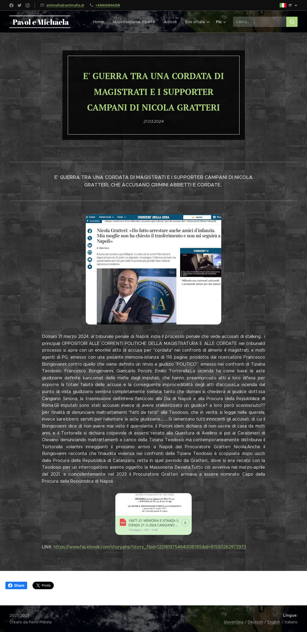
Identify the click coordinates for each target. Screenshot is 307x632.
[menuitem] (100, 22)
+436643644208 (107, 5)
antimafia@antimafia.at (65, 5)
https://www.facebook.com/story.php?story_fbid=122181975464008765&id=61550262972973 (150, 546)
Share (16, 585)
